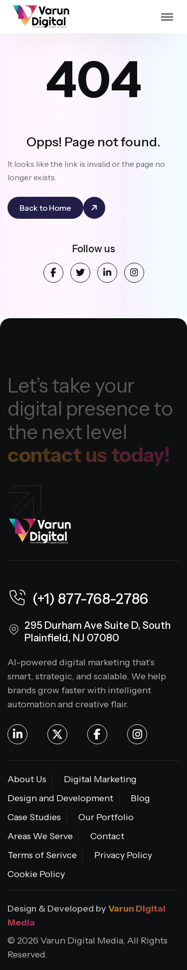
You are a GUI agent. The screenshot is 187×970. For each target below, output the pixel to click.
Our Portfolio (106, 817)
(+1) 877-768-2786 (77, 598)
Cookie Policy (36, 874)
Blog (140, 798)
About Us (26, 779)
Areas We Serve (40, 836)
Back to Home (46, 208)
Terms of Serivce (42, 855)
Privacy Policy (123, 855)
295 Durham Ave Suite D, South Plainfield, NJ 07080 (97, 631)
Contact (107, 836)
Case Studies (34, 817)
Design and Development (60, 798)
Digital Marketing (100, 779)
